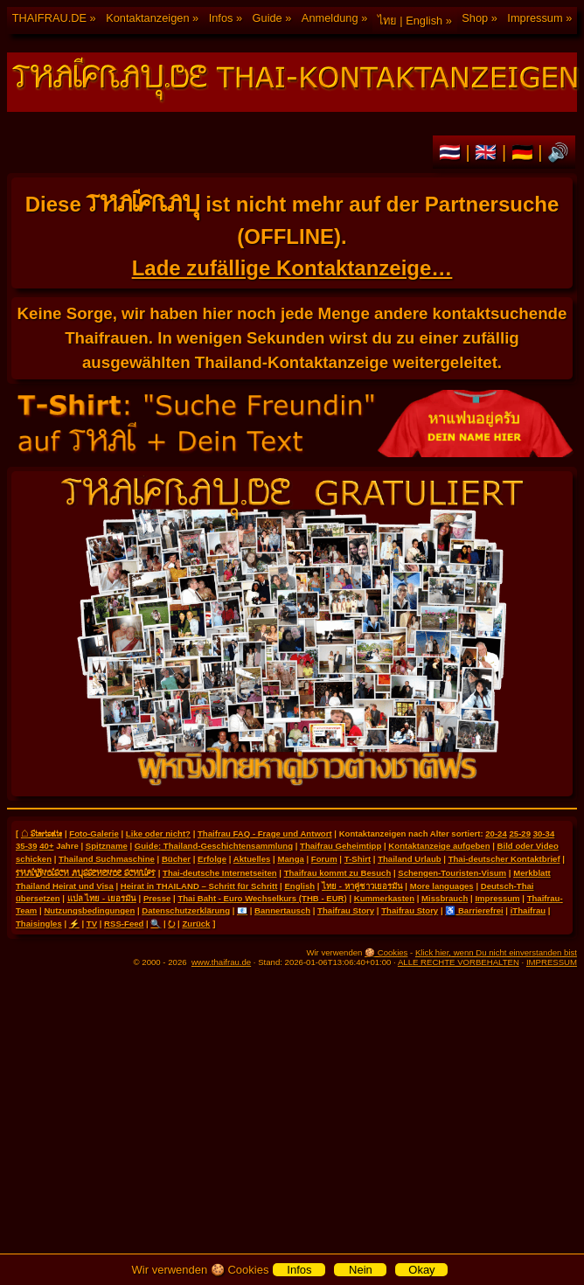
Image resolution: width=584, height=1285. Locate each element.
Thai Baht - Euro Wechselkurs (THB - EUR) (261, 898)
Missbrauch (444, 898)
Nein (360, 1269)
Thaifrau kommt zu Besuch (338, 873)
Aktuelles (252, 859)
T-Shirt (357, 859)
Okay (421, 1269)
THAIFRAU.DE (49, 17)
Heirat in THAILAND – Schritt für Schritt (199, 886)
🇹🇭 (452, 152)
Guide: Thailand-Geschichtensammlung (214, 846)
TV (92, 923)
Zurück (196, 923)
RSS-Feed (123, 923)
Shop (475, 17)
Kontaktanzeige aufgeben (439, 846)
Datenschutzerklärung (186, 910)
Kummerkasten (384, 898)
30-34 (544, 833)
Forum (324, 859)
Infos (221, 17)
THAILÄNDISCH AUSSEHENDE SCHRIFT (86, 872)
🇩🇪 (525, 152)
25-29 (520, 833)
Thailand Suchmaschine (107, 859)
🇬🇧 (488, 152)
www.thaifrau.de (221, 962)
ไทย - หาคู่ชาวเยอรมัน (362, 886)
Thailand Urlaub (409, 859)
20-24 (496, 833)
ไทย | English (410, 20)
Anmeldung (330, 17)
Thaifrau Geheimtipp (340, 846)
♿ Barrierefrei (474, 910)
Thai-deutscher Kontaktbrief (504, 859)
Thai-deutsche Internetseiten (220, 873)
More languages (442, 886)
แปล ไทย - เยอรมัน (101, 898)
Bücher (176, 859)
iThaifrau (528, 910)
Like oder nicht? (158, 833)
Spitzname (107, 846)
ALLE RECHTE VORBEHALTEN (458, 962)
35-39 (27, 846)
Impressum (534, 17)
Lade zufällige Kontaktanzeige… (292, 268)
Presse (156, 898)
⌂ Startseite (41, 833)
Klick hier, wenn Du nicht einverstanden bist (496, 952)
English (299, 886)
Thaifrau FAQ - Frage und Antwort (265, 833)
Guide (267, 17)
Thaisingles (39, 923)
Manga (290, 859)
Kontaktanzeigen (147, 17)
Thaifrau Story (345, 910)
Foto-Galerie (94, 833)
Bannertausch (282, 910)
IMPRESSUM (551, 962)
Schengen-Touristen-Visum (452, 873)
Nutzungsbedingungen (89, 910)
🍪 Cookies (386, 952)
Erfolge (212, 859)
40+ (46, 846)
